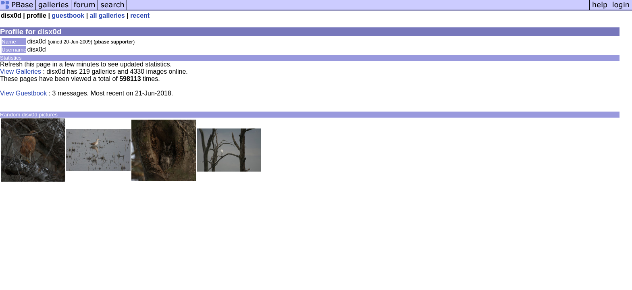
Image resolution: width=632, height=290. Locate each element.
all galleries (107, 15)
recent (140, 15)
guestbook (68, 15)
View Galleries (20, 71)
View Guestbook (23, 93)
